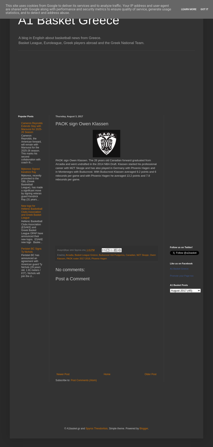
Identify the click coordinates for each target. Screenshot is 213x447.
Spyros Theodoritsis (96, 428)
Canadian (130, 255)
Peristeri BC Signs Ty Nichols (31, 250)
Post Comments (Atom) (84, 380)
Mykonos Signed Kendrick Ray (30, 170)
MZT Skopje (143, 255)
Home (107, 374)
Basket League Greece (86, 255)
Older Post (150, 374)
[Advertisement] (106, 80)
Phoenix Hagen (99, 258)
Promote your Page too (181, 276)
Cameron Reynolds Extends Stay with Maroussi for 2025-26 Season (32, 128)
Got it (204, 9)
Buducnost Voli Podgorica (111, 255)
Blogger (144, 428)
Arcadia (69, 255)
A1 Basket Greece (68, 20)
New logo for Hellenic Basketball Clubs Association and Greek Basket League (31, 211)
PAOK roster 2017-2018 (78, 258)
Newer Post (63, 374)
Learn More (189, 9)
